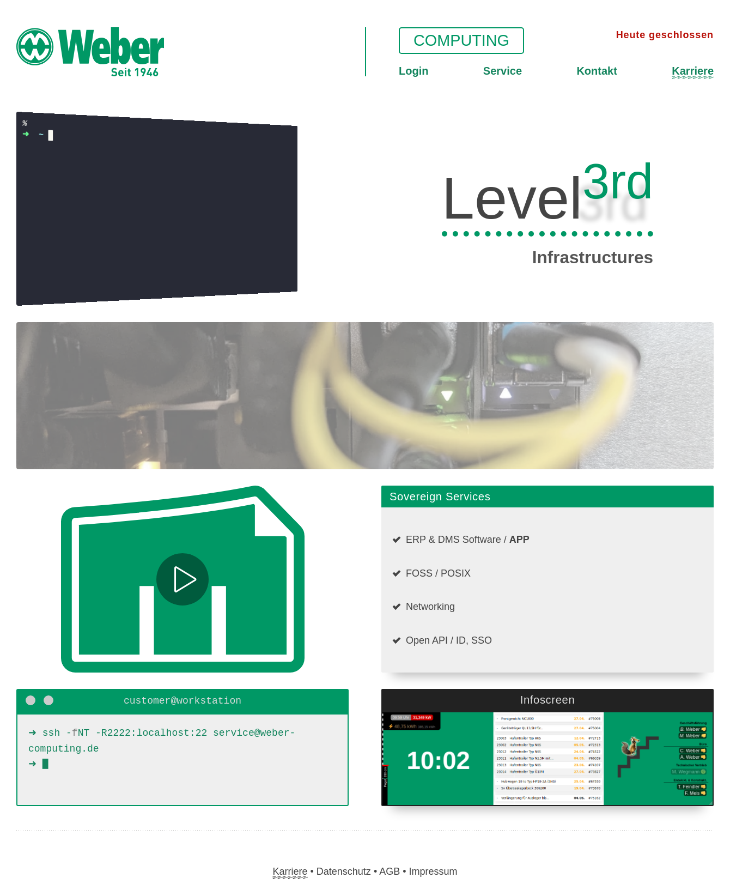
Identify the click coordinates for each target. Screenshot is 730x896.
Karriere (693, 71)
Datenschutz (344, 871)
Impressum (433, 871)
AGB (389, 871)
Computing (461, 40)
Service (502, 71)
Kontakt (596, 71)
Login (413, 71)
